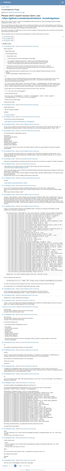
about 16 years (18, 12)
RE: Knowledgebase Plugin (8, 46)
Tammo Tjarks (23, 428)
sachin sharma (24, 306)
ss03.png (5, 40)
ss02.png (5, 38)
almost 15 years (32, 46)
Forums (3, 6)
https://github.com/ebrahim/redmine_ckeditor (16, 183)
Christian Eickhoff (24, 342)
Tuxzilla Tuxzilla (24, 366)
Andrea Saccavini (24, 46)
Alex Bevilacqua (10, 12)
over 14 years (29, 382)
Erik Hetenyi (23, 382)
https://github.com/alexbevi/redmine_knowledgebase (30, 18)
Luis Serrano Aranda (25, 116)
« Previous (5, 465)
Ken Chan (22, 300)
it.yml (7, 114)
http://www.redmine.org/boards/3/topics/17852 (16, 167)
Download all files (63, 36)
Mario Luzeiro (23, 460)
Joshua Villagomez (24, 124)
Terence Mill (23, 163)
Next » (20, 465)
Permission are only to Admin (9, 306)
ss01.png (5, 36)
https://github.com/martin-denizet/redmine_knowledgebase (19, 121)
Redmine (28, 470)
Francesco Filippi (24, 349)
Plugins (7, 6)
